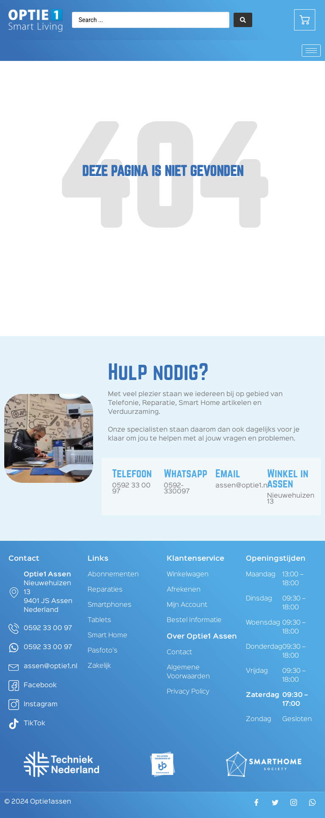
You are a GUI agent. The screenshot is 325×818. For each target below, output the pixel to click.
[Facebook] (256, 805)
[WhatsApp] (312, 805)
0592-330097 (177, 489)
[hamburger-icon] (311, 50)
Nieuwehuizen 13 (290, 499)
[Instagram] (293, 805)
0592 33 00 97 (131, 489)
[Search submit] (243, 20)
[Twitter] (275, 805)
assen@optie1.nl (242, 486)
